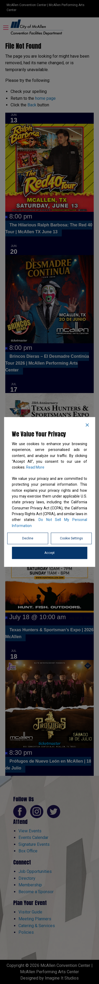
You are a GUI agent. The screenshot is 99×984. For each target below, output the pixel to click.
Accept (49, 553)
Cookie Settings (71, 538)
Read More (35, 467)
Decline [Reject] (27, 538)
